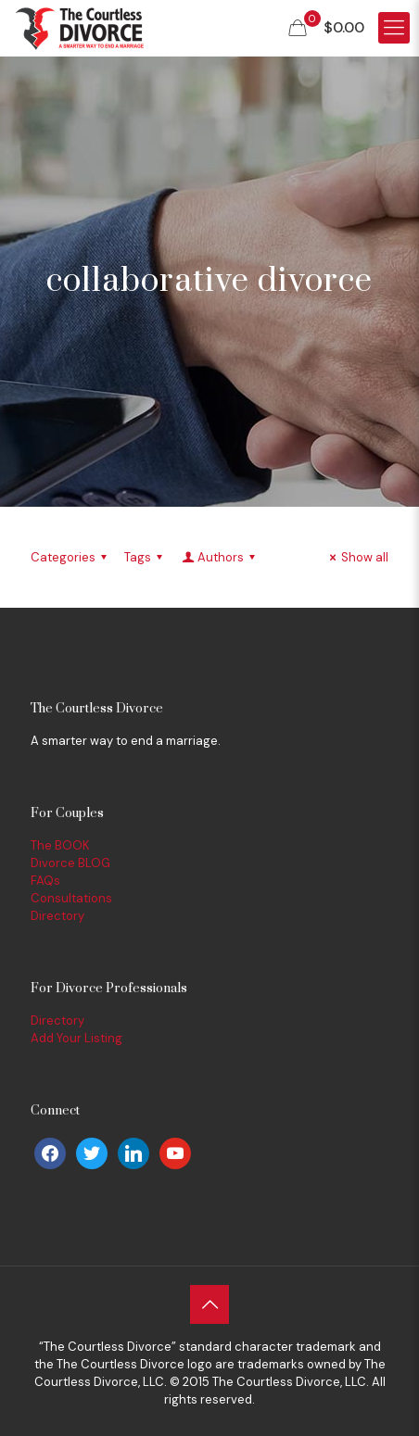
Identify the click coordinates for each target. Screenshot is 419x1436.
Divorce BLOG (70, 863)
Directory (57, 916)
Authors (220, 557)
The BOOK (60, 845)
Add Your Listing (76, 1038)
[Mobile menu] (394, 28)
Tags (146, 557)
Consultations (71, 898)
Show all (356, 557)
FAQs (45, 880)
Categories (71, 557)
